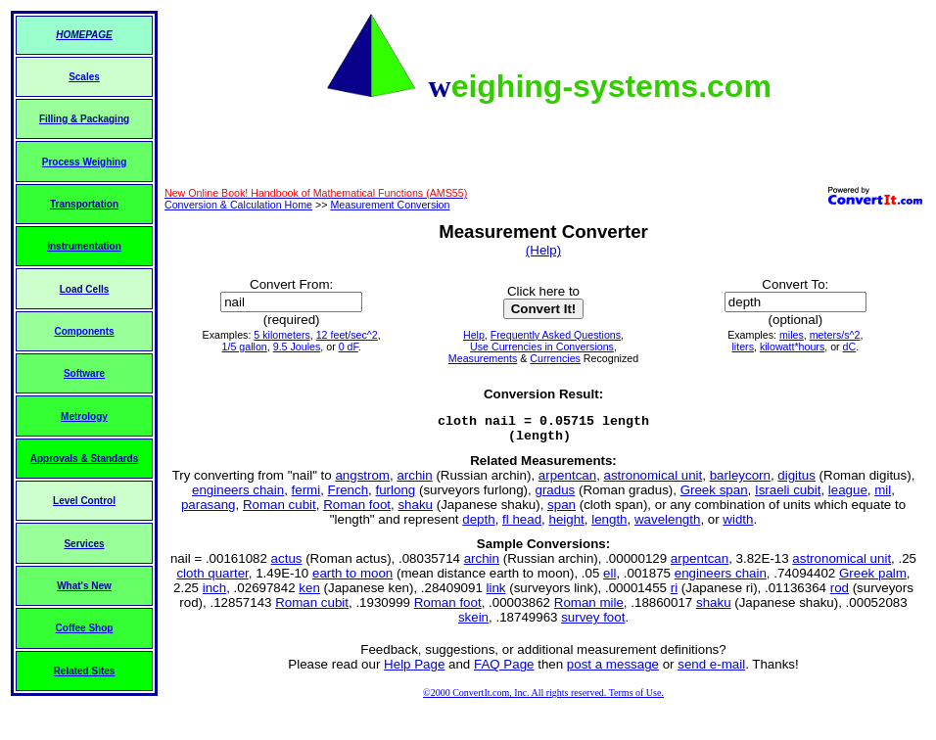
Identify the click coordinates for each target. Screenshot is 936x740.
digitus (796, 481)
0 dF (348, 346)
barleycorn (740, 481)
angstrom (362, 481)
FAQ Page (504, 670)
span (561, 510)
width (738, 525)
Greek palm (873, 579)
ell (609, 579)
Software (84, 373)
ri (674, 593)
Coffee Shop (85, 628)
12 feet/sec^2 (347, 335)
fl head (521, 525)
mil (882, 495)
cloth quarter (212, 579)
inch (214, 593)
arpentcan (567, 481)
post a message (613, 670)
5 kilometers (281, 335)
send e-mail (711, 670)
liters (742, 346)
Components (84, 331)
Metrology (84, 416)
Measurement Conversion (389, 204)
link (496, 593)
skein (473, 623)
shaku (415, 510)
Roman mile (589, 608)
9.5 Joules (297, 346)
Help (474, 335)
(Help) (543, 250)
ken (309, 593)
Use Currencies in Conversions (542, 346)
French (348, 495)
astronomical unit (653, 481)
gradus (555, 495)
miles (791, 335)
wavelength (667, 525)
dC (850, 346)
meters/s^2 (835, 335)
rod (839, 593)
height (566, 525)
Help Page (414, 670)
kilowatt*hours (792, 346)
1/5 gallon (244, 346)
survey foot (593, 623)
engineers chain (238, 495)
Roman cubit (279, 510)
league (847, 495)
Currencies (555, 358)
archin (414, 481)
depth (478, 525)
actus (287, 564)
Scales (84, 76)
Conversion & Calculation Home (238, 204)
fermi (306, 495)
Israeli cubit (787, 495)
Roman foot (357, 510)
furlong (395, 495)
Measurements (482, 358)
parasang (208, 510)
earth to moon (352, 579)
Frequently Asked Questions (556, 335)
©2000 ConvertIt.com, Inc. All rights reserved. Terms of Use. (543, 698)
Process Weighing (84, 162)
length (609, 525)
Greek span (714, 495)
